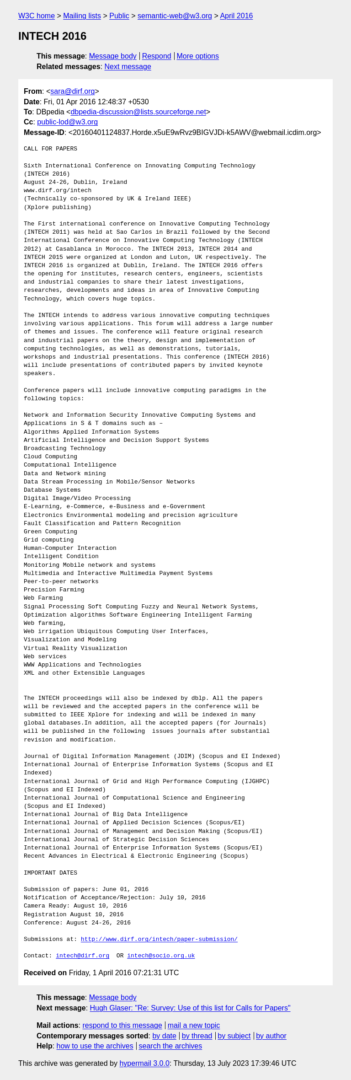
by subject (234, 1036)
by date (164, 1036)
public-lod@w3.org (67, 122)
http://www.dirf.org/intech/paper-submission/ (159, 939)
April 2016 (236, 16)
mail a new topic (194, 1025)
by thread (197, 1036)
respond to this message (122, 1025)
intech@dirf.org (82, 956)
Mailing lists (82, 16)
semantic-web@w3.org (175, 16)
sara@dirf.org (72, 91)
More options (198, 56)
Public (119, 16)
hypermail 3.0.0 (144, 1063)
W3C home (36, 16)
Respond (156, 56)
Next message (128, 66)
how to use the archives (95, 1046)
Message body (113, 56)
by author (271, 1036)
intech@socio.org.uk (161, 956)
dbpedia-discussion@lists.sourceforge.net (138, 112)
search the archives (170, 1046)
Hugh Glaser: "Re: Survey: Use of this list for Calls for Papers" (190, 1008)
